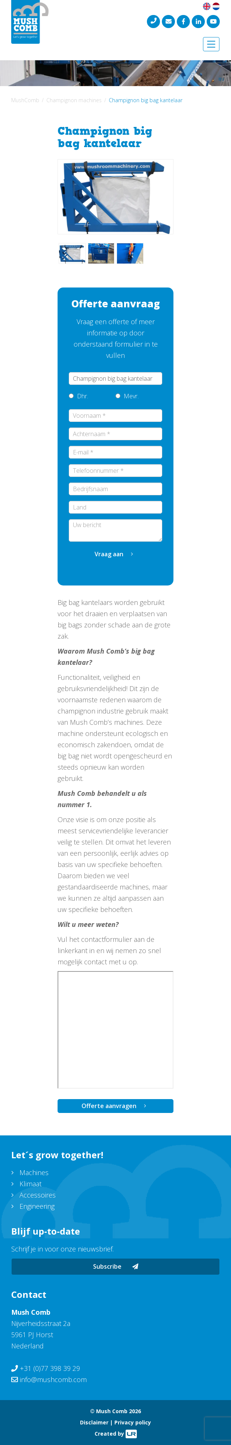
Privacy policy (132, 1422)
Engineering (37, 1206)
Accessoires (37, 1194)
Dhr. (78, 396)
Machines (34, 1172)
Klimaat (30, 1183)
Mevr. (127, 396)
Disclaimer (94, 1422)
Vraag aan (109, 554)
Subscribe (115, 1266)
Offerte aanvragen (108, 1106)
